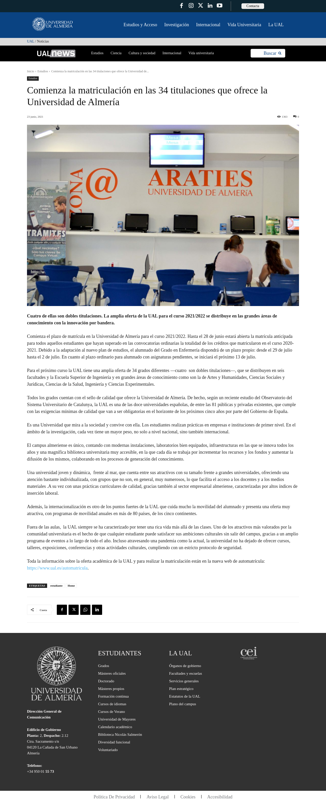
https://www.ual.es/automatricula (57, 568)
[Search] (272, 53)
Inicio (30, 71)
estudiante (56, 585)
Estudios (42, 71)
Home (71, 585)
